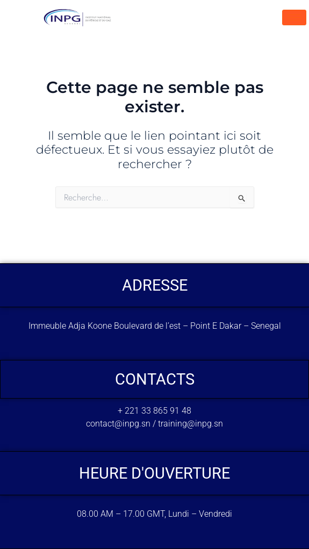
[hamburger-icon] (294, 17)
